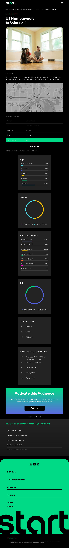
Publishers (11, 472)
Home (8, 9)
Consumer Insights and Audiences (23, 9)
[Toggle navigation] (61, 3)
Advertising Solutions (16, 480)
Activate (34, 408)
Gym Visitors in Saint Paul (14, 445)
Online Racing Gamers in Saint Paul (17, 435)
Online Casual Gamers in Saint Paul (17, 450)
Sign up (10, 506)
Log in (10, 502)
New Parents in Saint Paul (14, 430)
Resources (11, 487)
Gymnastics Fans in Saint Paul (15, 440)
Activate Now (34, 146)
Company (11, 495)
